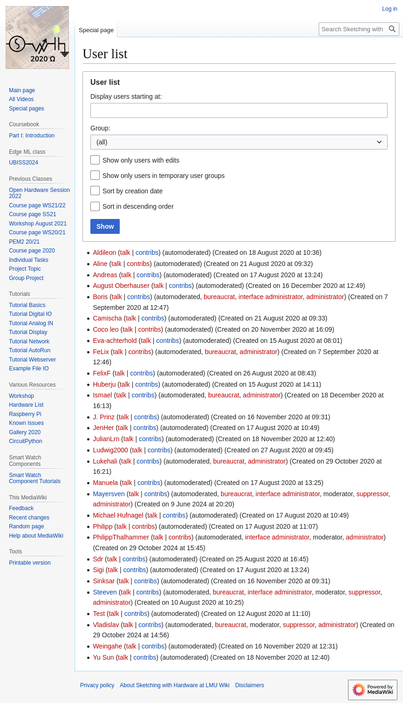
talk (125, 252)
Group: (100, 128)
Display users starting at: (126, 96)
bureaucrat (219, 296)
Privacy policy (97, 685)
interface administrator (271, 296)
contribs (147, 252)
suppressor (372, 494)
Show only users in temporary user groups (163, 175)
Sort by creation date (132, 191)
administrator (325, 296)
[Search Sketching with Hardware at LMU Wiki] (359, 29)
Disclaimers (249, 685)
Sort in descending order (138, 206)
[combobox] (239, 110)
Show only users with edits (140, 160)
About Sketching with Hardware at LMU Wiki (174, 685)
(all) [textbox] (101, 142)
